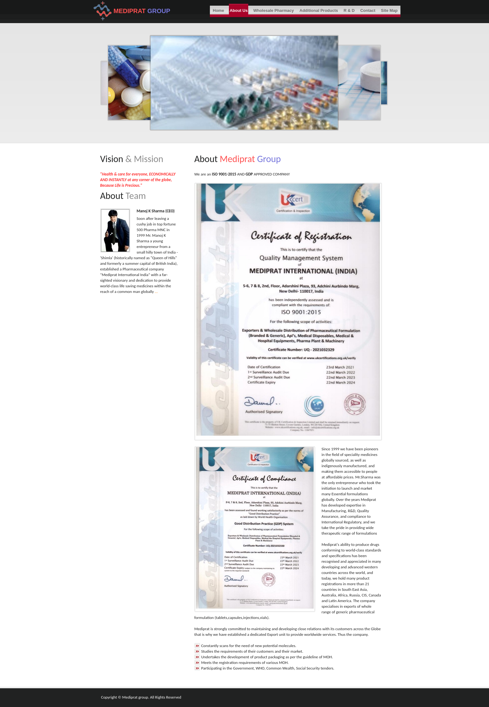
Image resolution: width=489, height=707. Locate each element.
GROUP (159, 10)
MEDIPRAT (131, 10)
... (156, 291)
